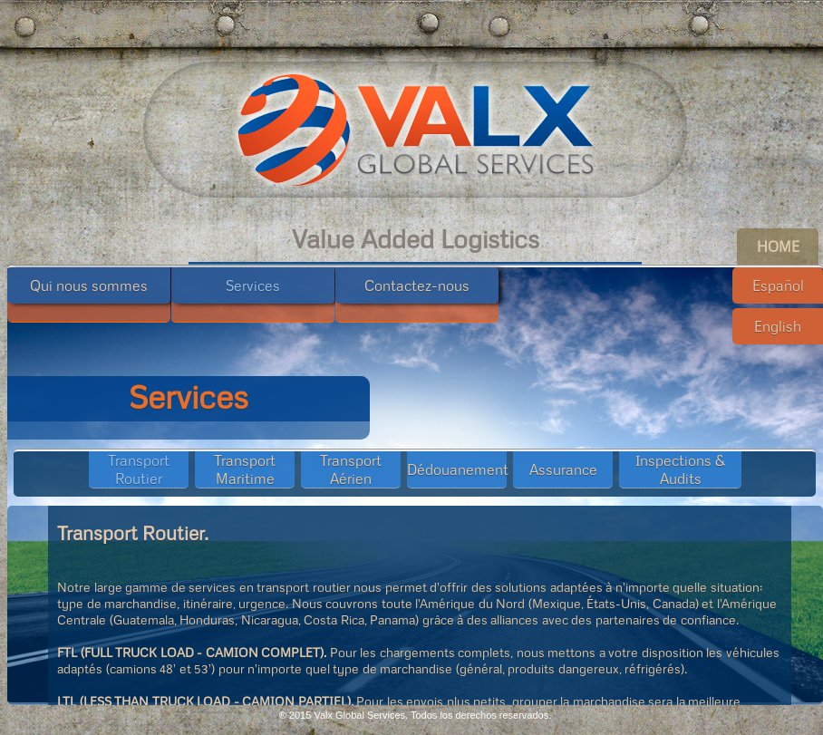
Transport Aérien (351, 469)
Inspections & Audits (680, 469)
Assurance (563, 469)
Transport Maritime (245, 469)
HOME (778, 246)
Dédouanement (457, 469)
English (777, 326)
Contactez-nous (417, 285)
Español (778, 285)
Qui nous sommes (89, 285)
